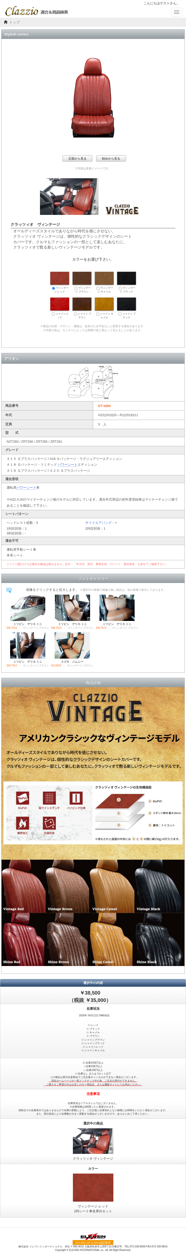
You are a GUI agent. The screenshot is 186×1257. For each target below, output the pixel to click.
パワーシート (67, 464)
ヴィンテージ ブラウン (82, 282)
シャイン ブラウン (82, 308)
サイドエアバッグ (98, 523)
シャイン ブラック (126, 308)
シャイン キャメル (104, 308)
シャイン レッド (59, 308)
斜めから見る (111, 158)
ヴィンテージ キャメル (104, 282)
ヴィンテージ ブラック (126, 282)
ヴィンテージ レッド (59, 282)
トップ (14, 22)
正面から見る (77, 158)
